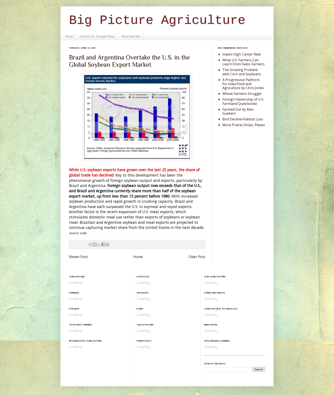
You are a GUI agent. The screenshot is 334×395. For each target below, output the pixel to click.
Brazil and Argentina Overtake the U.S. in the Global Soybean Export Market (129, 61)
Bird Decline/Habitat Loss (242, 119)
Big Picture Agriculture (157, 20)
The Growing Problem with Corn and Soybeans (241, 71)
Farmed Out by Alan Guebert (238, 111)
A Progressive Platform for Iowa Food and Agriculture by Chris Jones (243, 83)
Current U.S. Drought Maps (97, 36)
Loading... (76, 282)
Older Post (197, 256)
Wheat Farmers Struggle (242, 93)
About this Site (130, 36)
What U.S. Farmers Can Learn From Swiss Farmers (243, 62)
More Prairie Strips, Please (243, 125)
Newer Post (78, 256)
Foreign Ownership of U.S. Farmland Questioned (243, 101)
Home (69, 36)
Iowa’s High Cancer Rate (241, 54)
